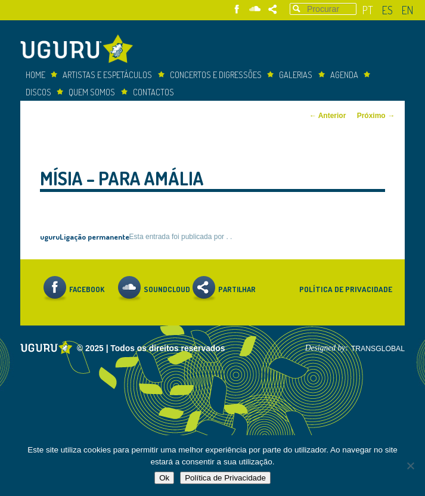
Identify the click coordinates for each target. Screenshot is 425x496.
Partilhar (273, 9)
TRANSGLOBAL (378, 349)
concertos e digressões (216, 74)
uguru (50, 236)
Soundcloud (255, 9)
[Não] (410, 466)
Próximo (376, 115)
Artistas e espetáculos (107, 74)
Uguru (79, 50)
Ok (164, 477)
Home (35, 74)
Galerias (295, 74)
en (407, 10)
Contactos (153, 91)
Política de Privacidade (345, 289)
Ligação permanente (94, 236)
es (387, 10)
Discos (38, 91)
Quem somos (92, 91)
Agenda (344, 74)
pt (367, 10)
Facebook (237, 9)
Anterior (327, 115)
